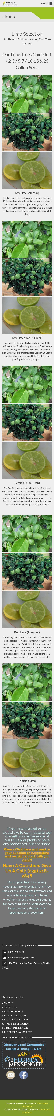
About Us (7, 1003)
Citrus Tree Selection (15, 1024)
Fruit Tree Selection (15, 1019)
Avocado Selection (14, 1015)
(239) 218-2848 (16, 952)
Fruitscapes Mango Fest (17, 1032)
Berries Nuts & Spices (15, 1028)
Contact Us (9, 1007)
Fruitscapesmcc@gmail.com (21, 957)
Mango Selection (12, 1011)
